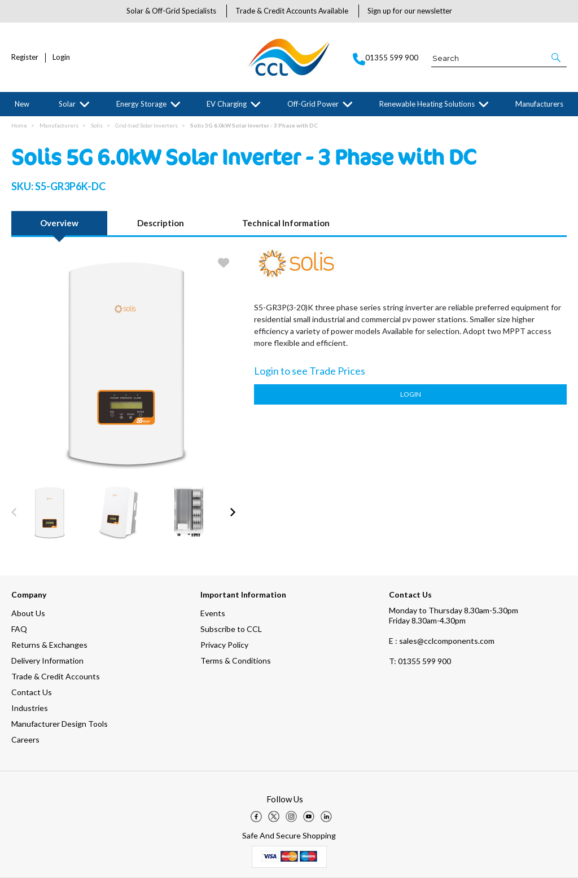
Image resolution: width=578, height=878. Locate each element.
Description (160, 223)
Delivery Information (47, 660)
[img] (256, 816)
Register (24, 57)
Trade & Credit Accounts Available (291, 10)
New (22, 103)
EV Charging (227, 103)
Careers (25, 739)
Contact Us (31, 692)
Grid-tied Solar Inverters (146, 125)
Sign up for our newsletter (409, 10)
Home (19, 125)
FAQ (19, 629)
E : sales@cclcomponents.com (441, 641)
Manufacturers (539, 103)
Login (61, 57)
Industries (29, 708)
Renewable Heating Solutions (427, 103)
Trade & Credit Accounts (55, 676)
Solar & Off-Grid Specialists (171, 10)
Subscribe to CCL (231, 629)
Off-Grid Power (313, 103)
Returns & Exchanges (49, 644)
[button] (557, 58)
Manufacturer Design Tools (59, 723)
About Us (28, 613)
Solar (67, 103)
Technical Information (286, 223)
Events (212, 613)
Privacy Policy (224, 644)
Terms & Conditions (235, 660)
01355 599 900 (420, 661)
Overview (59, 223)
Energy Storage (141, 103)
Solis (97, 125)
